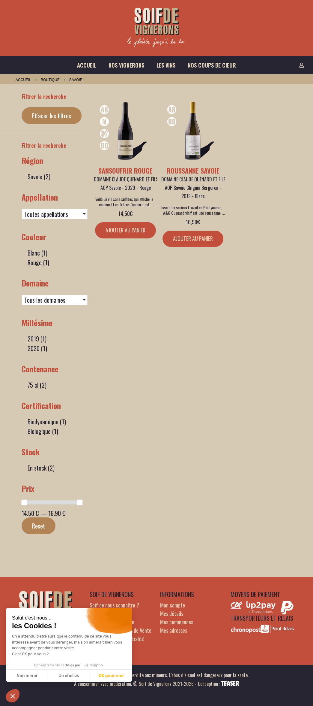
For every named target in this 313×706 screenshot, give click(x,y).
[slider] (24, 502)
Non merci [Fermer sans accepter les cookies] (26, 675)
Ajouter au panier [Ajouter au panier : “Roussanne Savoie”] (193, 238)
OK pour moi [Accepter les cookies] (111, 675)
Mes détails (171, 613)
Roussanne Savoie (193, 170)
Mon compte (172, 605)
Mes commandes (176, 622)
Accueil (23, 80)
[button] (12, 696)
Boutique (50, 80)
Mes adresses (173, 630)
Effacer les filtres (51, 115)
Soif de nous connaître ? (114, 605)
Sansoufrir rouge (125, 170)
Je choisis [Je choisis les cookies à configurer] (69, 675)
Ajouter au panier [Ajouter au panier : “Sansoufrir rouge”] (125, 230)
